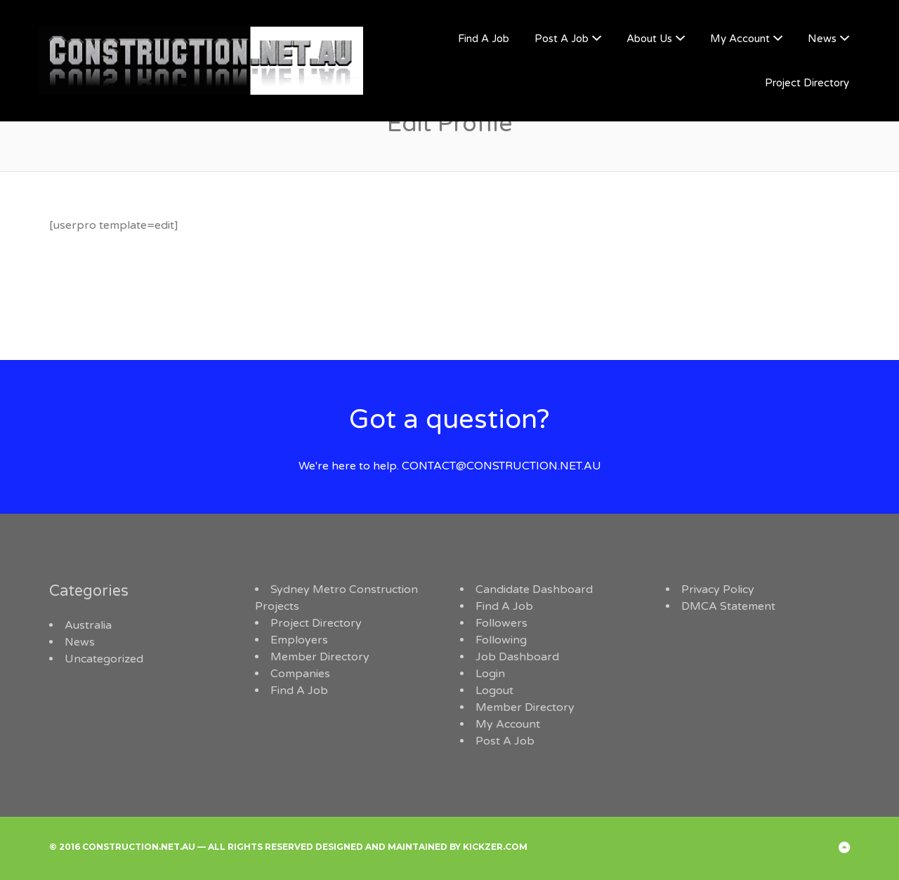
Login (490, 674)
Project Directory (807, 82)
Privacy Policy (717, 589)
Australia (88, 625)
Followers (501, 623)
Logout (494, 691)
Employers (299, 640)
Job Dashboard (517, 657)
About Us (649, 38)
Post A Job (561, 38)
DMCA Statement (728, 606)
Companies (300, 674)
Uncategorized (104, 659)
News (822, 38)
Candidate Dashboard (534, 589)
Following (501, 640)
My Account (740, 38)
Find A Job (483, 38)
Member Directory (319, 657)
